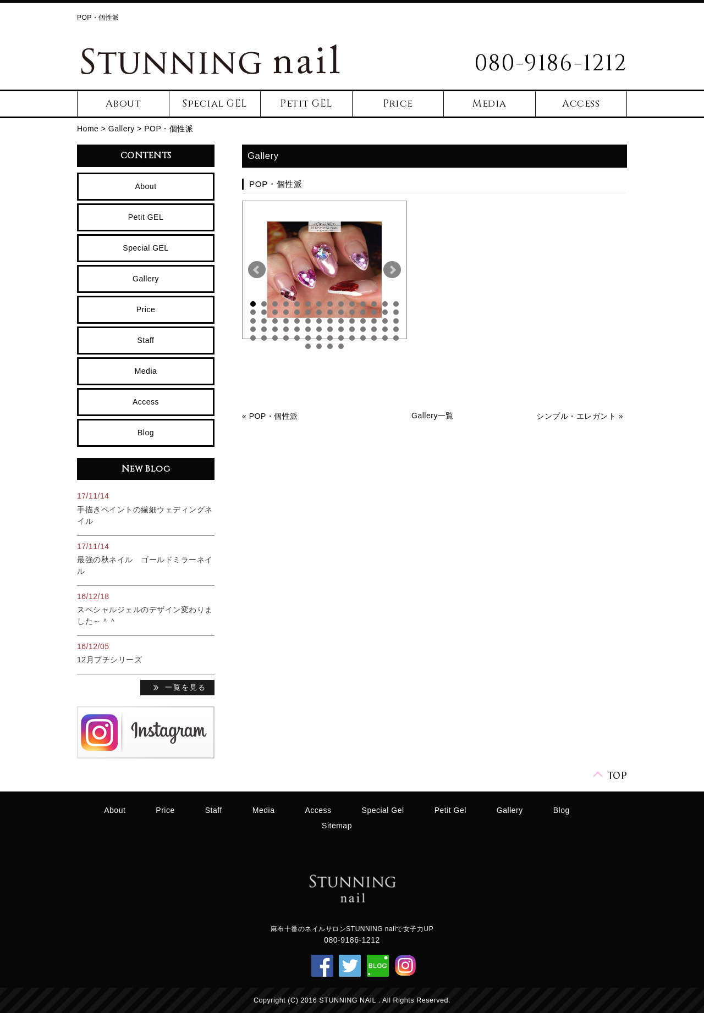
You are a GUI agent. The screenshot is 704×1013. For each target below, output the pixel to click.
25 (363, 312)
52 (352, 329)
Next (392, 270)
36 (330, 321)
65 (341, 338)
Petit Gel (450, 810)
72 (319, 346)
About (123, 103)
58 (264, 338)
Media (489, 103)
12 (374, 304)
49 (319, 329)
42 (396, 321)
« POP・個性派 (270, 416)
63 (319, 338)
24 (352, 312)
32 (286, 321)
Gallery (121, 128)
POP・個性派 (168, 128)
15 (253, 312)
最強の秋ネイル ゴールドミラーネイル (145, 565)
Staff (145, 340)
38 (352, 321)
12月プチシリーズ (109, 659)
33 (297, 321)
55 (385, 329)
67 (363, 338)
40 (374, 321)
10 (352, 304)
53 (363, 329)
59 (275, 338)
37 (341, 321)
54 (374, 329)
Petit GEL (306, 103)
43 (253, 329)
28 (396, 312)
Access (581, 103)
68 (374, 338)
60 (286, 338)
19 (297, 312)
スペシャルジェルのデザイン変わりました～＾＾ (145, 615)
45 (275, 329)
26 (374, 312)
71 (308, 346)
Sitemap (337, 825)
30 (264, 321)
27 (385, 312)
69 (385, 338)
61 (297, 338)
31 (275, 321)
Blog (146, 432)
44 (264, 329)
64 (330, 338)
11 (363, 304)
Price (398, 103)
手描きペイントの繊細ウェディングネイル (145, 515)
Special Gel (383, 810)
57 (253, 338)
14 (396, 304)
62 (308, 338)
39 (363, 321)
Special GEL (215, 103)
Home (87, 128)
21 (319, 312)
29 (253, 321)
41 (385, 321)
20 (308, 312)
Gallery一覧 (432, 415)
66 (352, 338)
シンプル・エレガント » (579, 416)
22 (330, 312)
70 (396, 338)
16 (264, 312)
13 (385, 304)
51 (341, 329)
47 (297, 329)
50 (330, 329)
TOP (618, 775)
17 (275, 312)
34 (308, 321)
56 (396, 329)
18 (286, 312)
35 (319, 321)
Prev (257, 270)
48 (308, 329)
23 (341, 312)
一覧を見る (185, 688)
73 (330, 346)
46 (286, 329)
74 (341, 346)
